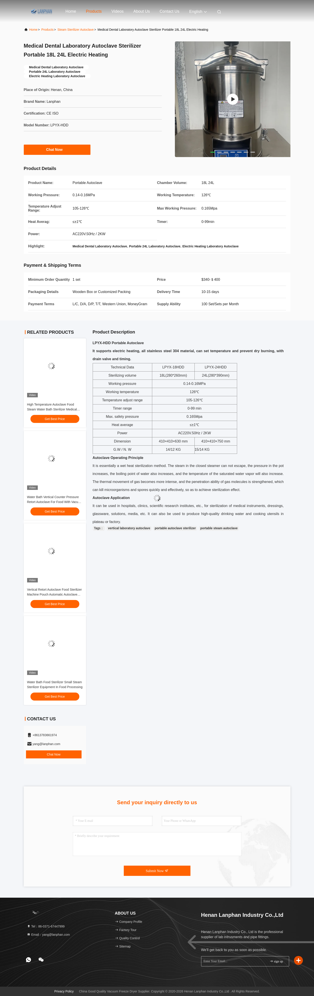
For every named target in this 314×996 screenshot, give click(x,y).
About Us (141, 11)
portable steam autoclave (219, 528)
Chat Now (57, 149)
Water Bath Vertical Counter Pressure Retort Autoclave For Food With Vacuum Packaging (55, 502)
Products (94, 11)
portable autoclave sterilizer (175, 528)
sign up (276, 961)
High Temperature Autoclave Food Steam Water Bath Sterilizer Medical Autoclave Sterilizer (52, 409)
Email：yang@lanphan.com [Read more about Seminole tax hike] (48, 934)
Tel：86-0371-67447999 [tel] (46, 926)
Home (71, 11)
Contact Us (169, 11)
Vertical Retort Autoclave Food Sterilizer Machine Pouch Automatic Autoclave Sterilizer (54, 594)
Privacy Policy (64, 991)
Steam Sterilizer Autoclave (75, 29)
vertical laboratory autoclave (129, 528)
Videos (118, 11)
